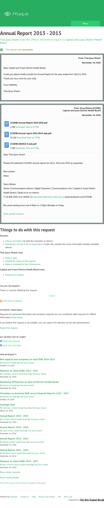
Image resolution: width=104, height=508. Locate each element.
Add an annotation (13, 241)
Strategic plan (7, 404)
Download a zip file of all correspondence (24, 244)
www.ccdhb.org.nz (55, 197)
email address (38, 197)
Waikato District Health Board (15, 442)
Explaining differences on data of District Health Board (29, 381)
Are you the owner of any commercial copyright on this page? (23, 483)
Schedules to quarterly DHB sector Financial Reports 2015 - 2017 (34, 393)
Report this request (9, 328)
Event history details (9, 477)
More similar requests (10, 472)
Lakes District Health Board (14, 431)
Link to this (99, 97)
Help (34, 497)
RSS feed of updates (12, 301)
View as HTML (32, 127)
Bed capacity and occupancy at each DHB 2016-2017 (27, 359)
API (59, 497)
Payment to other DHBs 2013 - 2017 (19, 370)
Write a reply (11, 258)
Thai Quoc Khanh (9, 39)
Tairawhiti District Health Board (15, 453)
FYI (17, 14)
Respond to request (14, 275)
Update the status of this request (20, 261)
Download (20, 127)
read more (17, 317)
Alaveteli (13, 497)
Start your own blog (12, 345)
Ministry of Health (10, 363)
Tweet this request (11, 341)
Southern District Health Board (15, 419)
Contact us (24, 497)
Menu (85, 23)
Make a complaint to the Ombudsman (22, 264)
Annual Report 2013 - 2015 (14, 415)
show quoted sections (13, 214)
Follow (52, 295)
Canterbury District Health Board (16, 374)
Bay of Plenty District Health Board (17, 465)
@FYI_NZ (68, 497)
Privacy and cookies (47, 497)
